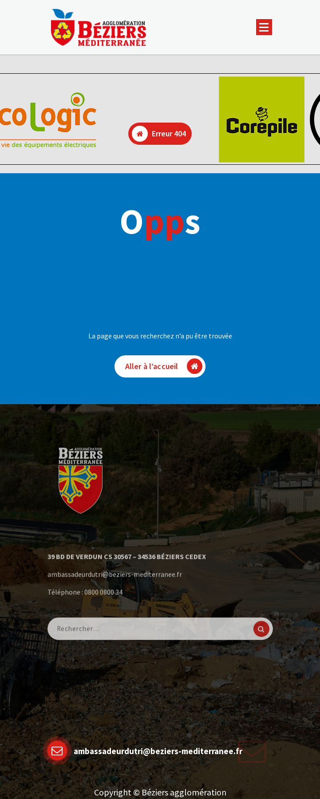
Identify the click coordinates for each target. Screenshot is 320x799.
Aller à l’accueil (164, 366)
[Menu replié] (264, 27)
